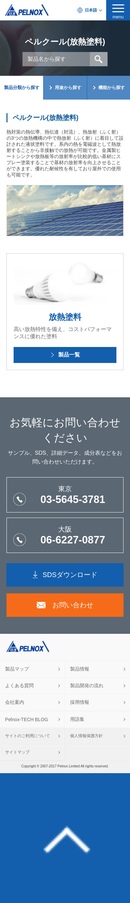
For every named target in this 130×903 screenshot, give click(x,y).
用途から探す (68, 87)
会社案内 (14, 702)
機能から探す (111, 87)
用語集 (77, 719)
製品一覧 (69, 355)
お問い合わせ (72, 605)
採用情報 (79, 702)
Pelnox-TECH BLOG (26, 719)
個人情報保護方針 (86, 735)
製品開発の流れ (86, 685)
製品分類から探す (21, 87)
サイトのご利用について (27, 735)
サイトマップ (17, 752)
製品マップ (17, 669)
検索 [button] (99, 59)
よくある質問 (19, 685)
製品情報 (79, 669)
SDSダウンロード (70, 574)
